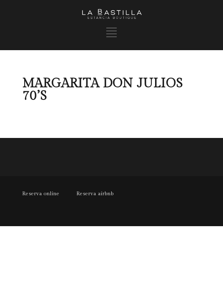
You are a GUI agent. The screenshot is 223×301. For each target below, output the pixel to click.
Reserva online (41, 193)
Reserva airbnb (95, 193)
